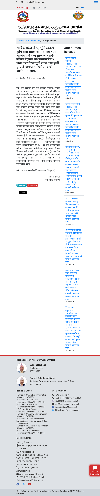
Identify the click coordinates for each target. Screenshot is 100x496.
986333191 (58, 401)
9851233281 (36, 371)
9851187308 (36, 384)
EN (82, 7)
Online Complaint (94, 470)
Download (21, 185)
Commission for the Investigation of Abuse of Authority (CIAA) (49, 491)
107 (21, 2)
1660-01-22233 (60, 398)
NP (77, 7)
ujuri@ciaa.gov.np (36, 2)
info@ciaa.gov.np (25, 474)
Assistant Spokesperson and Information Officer (55, 380)
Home (21, 40)
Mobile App (22, 7)
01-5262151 (23, 467)
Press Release (33, 40)
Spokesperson (55, 366)
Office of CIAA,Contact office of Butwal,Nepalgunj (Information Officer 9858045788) (32, 421)
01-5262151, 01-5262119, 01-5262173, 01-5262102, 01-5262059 (31, 461)
